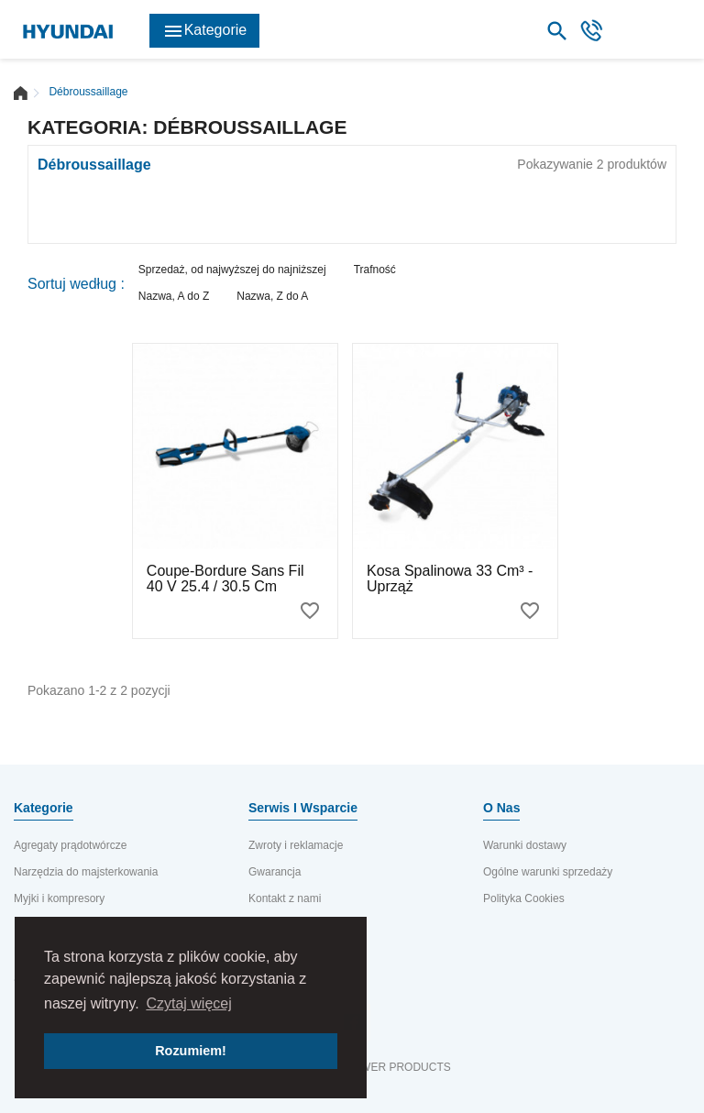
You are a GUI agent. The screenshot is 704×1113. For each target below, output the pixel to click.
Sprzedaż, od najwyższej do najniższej (232, 269)
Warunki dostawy (524, 845)
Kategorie (205, 31)
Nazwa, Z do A (272, 296)
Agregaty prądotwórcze (70, 845)
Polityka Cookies (524, 898)
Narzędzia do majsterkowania (86, 871)
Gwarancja (274, 871)
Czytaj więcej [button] (188, 1003)
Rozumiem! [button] (190, 1050)
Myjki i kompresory (59, 898)
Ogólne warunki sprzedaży (547, 871)
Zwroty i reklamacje (295, 845)
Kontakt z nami (284, 898)
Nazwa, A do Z (173, 296)
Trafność (375, 269)
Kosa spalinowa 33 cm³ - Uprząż (450, 579)
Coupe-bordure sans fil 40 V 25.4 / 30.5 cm (225, 579)
